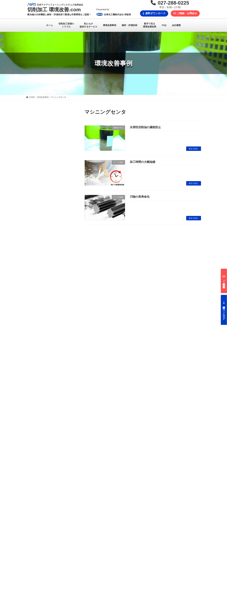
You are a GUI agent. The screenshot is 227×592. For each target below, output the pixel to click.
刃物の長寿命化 (140, 196)
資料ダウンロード (154, 13)
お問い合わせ (153, 554)
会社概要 (151, 565)
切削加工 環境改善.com (53, 545)
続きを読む (193, 149)
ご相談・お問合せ (185, 13)
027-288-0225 (163, 504)
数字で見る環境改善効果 (98, 560)
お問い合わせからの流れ (158, 549)
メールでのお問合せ (63, 504)
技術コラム (92, 571)
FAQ (149, 544)
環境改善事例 (93, 566)
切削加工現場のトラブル (98, 549)
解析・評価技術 (94, 555)
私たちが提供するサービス (99, 544)
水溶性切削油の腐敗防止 (145, 127)
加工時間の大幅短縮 (142, 161)
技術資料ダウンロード (157, 560)
